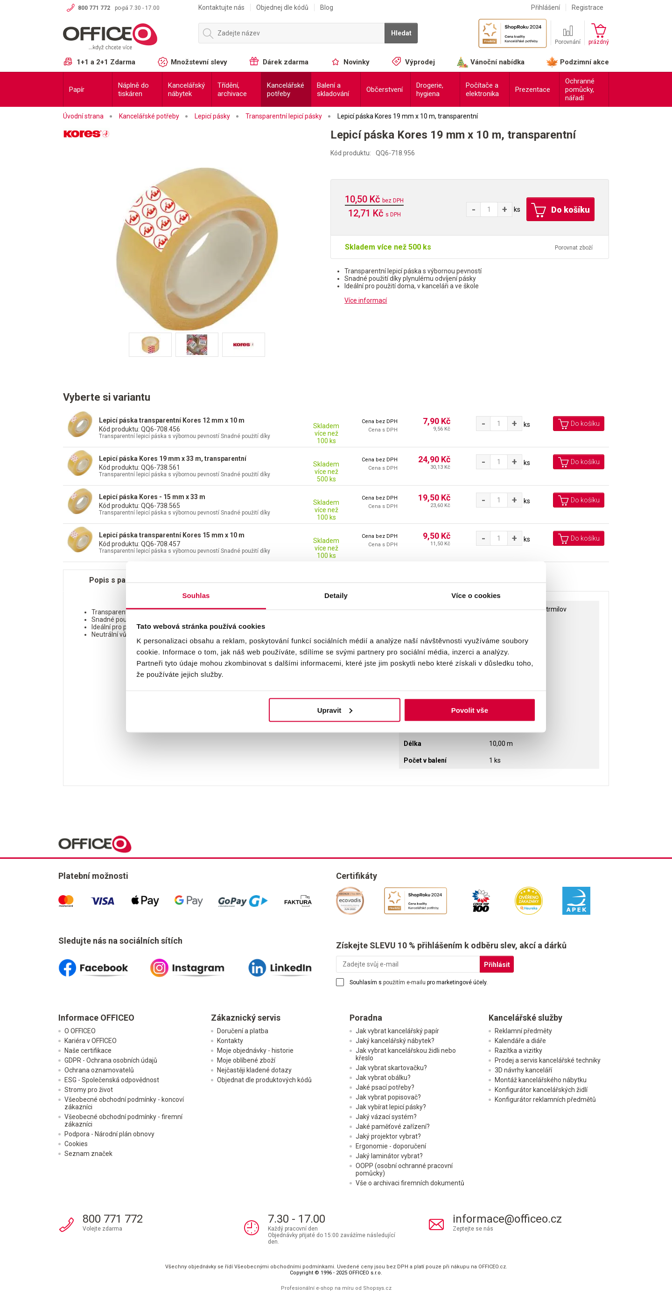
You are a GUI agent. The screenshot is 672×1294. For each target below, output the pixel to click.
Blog (326, 7)
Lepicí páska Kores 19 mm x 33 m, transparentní (172, 458)
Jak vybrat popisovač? (388, 1097)
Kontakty (230, 1040)
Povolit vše (469, 710)
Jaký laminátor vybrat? (389, 1156)
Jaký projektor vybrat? (388, 1136)
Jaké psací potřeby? (385, 1087)
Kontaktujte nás (221, 7)
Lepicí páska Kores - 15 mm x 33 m (152, 497)
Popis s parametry (121, 580)
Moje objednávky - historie (255, 1050)
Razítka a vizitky (518, 1050)
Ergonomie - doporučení (391, 1146)
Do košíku (560, 210)
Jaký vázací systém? (386, 1116)
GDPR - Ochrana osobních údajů (110, 1060)
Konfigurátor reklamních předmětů (545, 1099)
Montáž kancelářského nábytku (541, 1080)
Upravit (335, 710)
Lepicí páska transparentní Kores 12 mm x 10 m (172, 420)
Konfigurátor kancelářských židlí (541, 1089)
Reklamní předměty (523, 1031)
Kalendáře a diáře (520, 1040)
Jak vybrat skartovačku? (391, 1067)
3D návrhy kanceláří (523, 1070)
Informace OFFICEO (96, 1018)
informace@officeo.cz (507, 1218)
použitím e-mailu (404, 982)
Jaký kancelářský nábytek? (395, 1040)
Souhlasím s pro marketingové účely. (419, 982)
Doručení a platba (242, 1031)
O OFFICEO (80, 1031)
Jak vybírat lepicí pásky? (391, 1107)
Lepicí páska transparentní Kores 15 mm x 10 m (172, 535)
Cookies (76, 1144)
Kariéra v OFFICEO (90, 1040)
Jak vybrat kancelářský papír (397, 1031)
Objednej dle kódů (282, 7)
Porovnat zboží (574, 247)
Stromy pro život (88, 1089)
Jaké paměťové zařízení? (393, 1126)
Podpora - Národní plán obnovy (109, 1134)
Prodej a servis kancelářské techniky (548, 1060)
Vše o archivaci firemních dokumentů (410, 1183)
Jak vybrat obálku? (383, 1077)
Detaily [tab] (336, 595)
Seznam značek (88, 1153)
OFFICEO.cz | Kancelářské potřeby (126, 36)
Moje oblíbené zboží (246, 1060)
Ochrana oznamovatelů (99, 1070)
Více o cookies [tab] (476, 595)
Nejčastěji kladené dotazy (254, 1070)
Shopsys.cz (377, 1288)
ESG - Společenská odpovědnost (111, 1080)
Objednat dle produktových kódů (264, 1080)
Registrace (587, 7)
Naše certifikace (88, 1050)
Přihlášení (545, 7)
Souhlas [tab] (196, 595)
